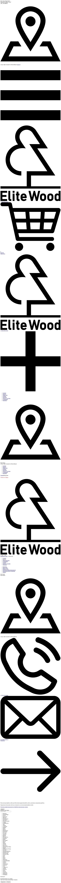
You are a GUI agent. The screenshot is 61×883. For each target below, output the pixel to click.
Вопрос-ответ (5, 568)
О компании (5, 399)
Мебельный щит (6, 560)
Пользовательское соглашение (9, 571)
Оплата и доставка (6, 398)
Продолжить (3, 881)
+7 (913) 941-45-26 (4, 201)
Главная (4, 393)
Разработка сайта (3, 556)
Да (1, 3)
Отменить (8, 881)
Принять (2, 809)
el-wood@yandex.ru (4, 739)
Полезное (5, 397)
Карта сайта (5, 567)
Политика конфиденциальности (9, 570)
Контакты (5, 400)
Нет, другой (5, 3)
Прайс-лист (5, 395)
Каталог (4, 394)
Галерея (4, 396)
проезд (18, 64)
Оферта (4, 572)
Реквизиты (2, 740)
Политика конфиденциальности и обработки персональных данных (14, 806)
